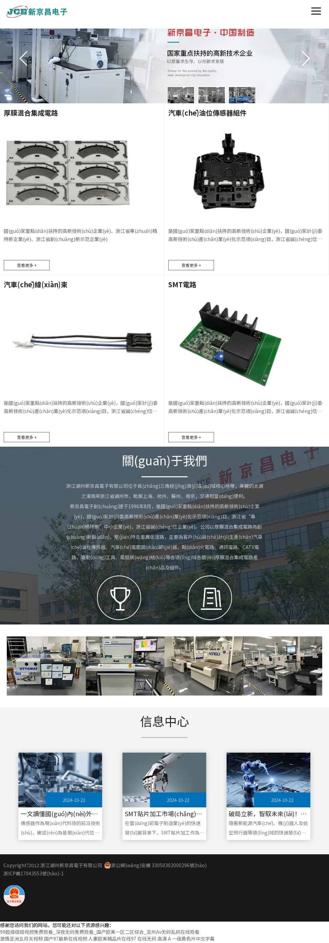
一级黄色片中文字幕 (193, 939)
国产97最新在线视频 (65, 939)
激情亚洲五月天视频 (21, 939)
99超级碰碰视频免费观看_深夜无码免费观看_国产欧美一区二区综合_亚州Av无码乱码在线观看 (99, 932)
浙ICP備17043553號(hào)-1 (33, 874)
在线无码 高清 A (154, 939)
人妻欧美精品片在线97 (112, 939)
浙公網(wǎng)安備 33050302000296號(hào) (155, 866)
